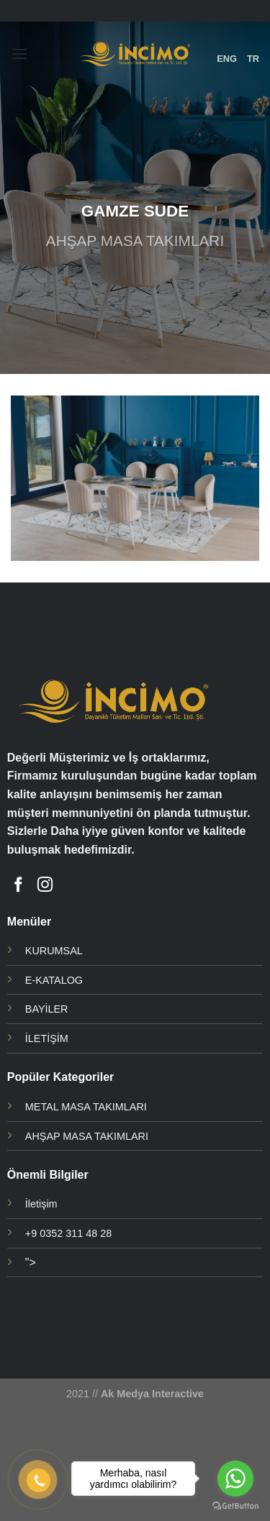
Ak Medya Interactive (152, 1393)
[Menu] (19, 53)
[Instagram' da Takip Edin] (45, 885)
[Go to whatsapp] (235, 1479)
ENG (227, 58)
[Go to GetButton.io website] (235, 1506)
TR (253, 58)
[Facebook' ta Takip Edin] (18, 885)
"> (30, 1262)
